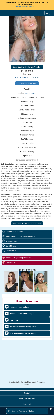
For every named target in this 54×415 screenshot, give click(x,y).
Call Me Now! (11, 251)
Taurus (27, 93)
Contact (27, 393)
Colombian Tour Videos (14, 232)
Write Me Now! (11, 241)
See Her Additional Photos (23, 411)
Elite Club (13, 320)
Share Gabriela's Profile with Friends (26, 67)
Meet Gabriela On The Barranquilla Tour (20, 236)
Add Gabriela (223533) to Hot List (18, 258)
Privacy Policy (27, 404)
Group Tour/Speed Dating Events (23, 327)
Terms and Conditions (27, 399)
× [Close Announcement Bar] (48, 2)
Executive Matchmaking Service (23, 333)
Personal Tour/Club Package (21, 314)
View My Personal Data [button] (27, 83)
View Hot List (11, 263)
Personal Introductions (19, 307)
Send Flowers (11, 246)
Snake (33, 93)
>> (25, 6)
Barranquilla (21, 77)
